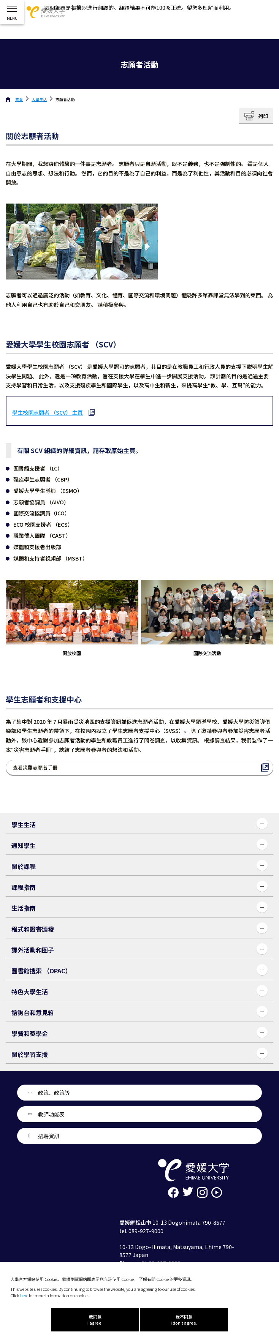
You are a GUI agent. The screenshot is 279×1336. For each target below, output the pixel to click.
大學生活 (39, 99)
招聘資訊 (48, 1136)
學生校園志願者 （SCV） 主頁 (47, 412)
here (24, 1295)
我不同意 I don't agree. (184, 1320)
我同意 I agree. (95, 1320)
